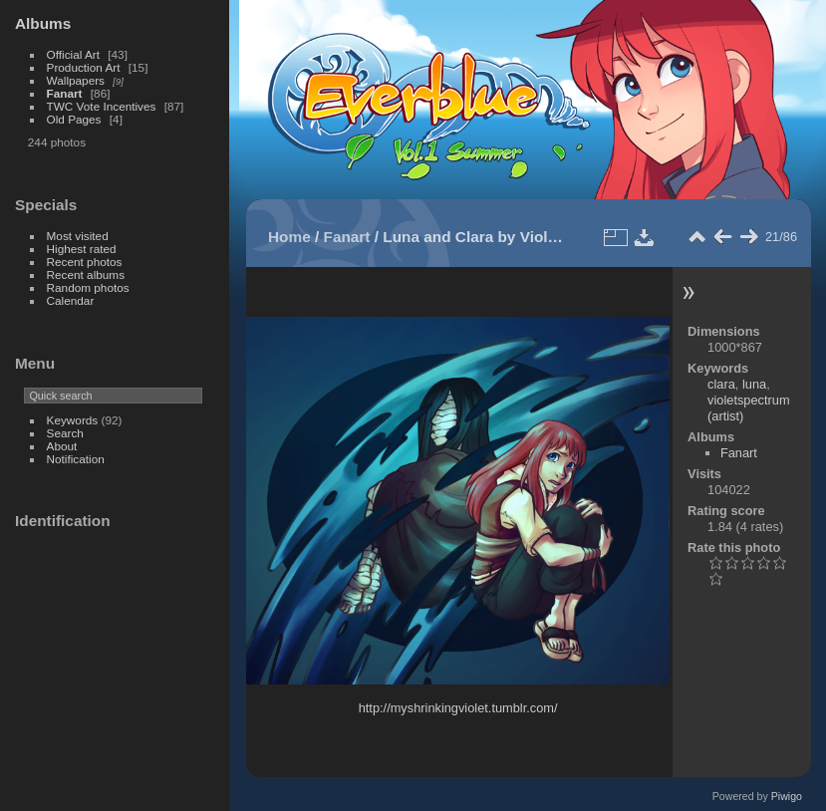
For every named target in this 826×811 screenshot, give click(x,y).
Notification (76, 458)
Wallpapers (76, 80)
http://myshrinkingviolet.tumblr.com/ (458, 707)
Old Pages (74, 119)
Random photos (88, 287)
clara (721, 384)
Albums (43, 23)
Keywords (73, 419)
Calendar (71, 300)
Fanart (65, 93)
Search (65, 432)
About (62, 445)
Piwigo (786, 796)
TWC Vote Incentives (101, 106)
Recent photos (85, 261)
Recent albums (86, 274)
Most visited (78, 235)
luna (754, 384)
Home (289, 236)
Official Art (73, 54)
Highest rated (82, 248)
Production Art (84, 67)
